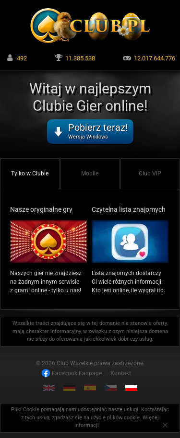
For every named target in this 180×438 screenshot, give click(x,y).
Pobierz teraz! (98, 131)
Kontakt (120, 373)
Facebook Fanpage (77, 373)
